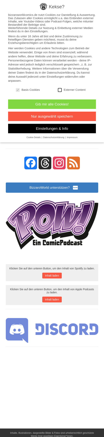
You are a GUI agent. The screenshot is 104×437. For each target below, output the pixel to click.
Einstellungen (55, 76)
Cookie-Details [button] (33, 137)
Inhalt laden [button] (52, 276)
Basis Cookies (28, 89)
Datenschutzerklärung (61, 72)
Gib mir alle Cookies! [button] (52, 104)
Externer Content (71, 89)
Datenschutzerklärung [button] (54, 137)
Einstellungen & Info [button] (52, 128)
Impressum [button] (72, 137)
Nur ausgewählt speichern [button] (52, 116)
